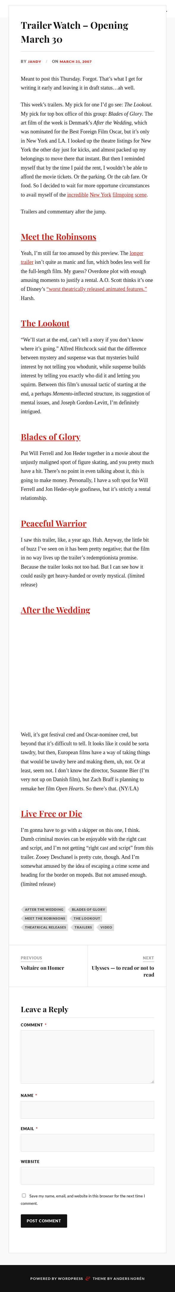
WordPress (70, 1278)
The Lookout (48, 322)
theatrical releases (45, 926)
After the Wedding (59, 608)
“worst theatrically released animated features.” (96, 289)
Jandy (35, 61)
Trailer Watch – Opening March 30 (85, 31)
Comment (34, 1023)
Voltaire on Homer (42, 967)
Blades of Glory (53, 435)
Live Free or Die (55, 812)
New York (100, 194)
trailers (83, 926)
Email (29, 1127)
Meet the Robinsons (63, 236)
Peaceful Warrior (57, 522)
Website (30, 1161)
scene (141, 194)
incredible (77, 194)
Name (29, 1094)
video (106, 926)
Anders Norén (129, 1278)
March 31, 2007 (79, 61)
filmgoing (123, 194)
